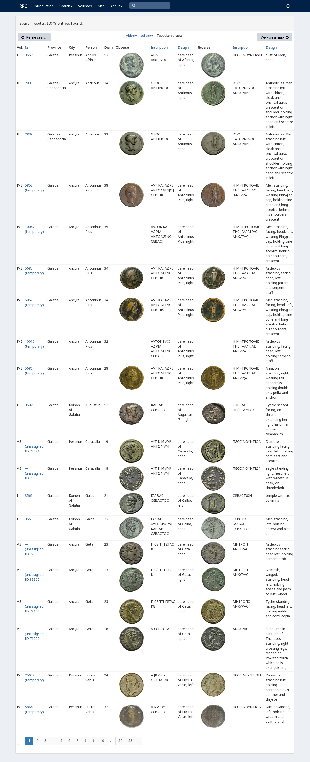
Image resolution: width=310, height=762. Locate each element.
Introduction (44, 6)
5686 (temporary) (34, 370)
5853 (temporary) (34, 187)
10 (102, 740)
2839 (29, 134)
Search (65, 6)
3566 (29, 495)
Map (101, 6)
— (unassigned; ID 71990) (34, 634)
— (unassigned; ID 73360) (34, 473)
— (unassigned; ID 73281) (34, 446)
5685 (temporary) (34, 270)
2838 (29, 83)
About (116, 6)
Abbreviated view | (141, 35)
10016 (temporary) (34, 344)
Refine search (34, 37)
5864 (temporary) (34, 709)
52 (120, 740)
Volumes (85, 6)
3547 (29, 405)
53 (130, 740)
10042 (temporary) (34, 229)
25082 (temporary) (34, 677)
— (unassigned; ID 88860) (34, 574)
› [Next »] (138, 740)
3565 (29, 519)
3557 (29, 55)
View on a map (275, 37)
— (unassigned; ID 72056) (34, 549)
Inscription (159, 47)
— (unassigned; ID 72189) (34, 606)
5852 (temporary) (34, 302)
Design (183, 47)
